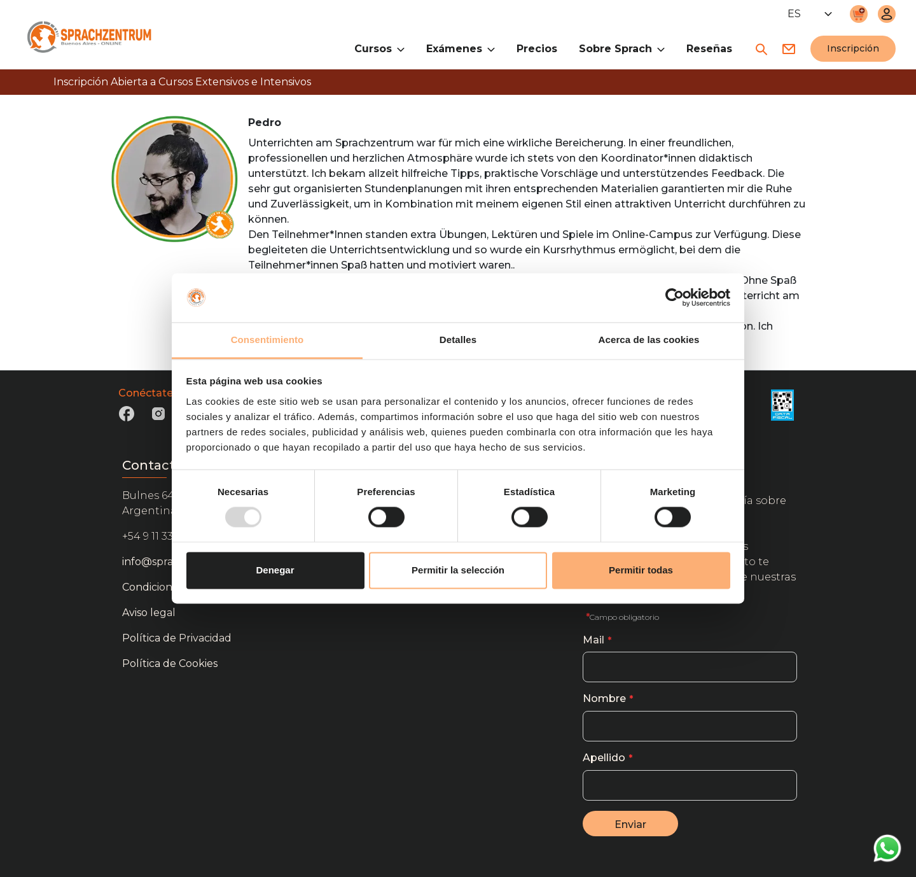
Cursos (379, 48)
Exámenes (460, 48)
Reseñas (709, 49)
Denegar (275, 570)
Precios (537, 49)
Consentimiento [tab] (267, 339)
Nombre (604, 698)
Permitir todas (641, 570)
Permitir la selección (458, 570)
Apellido (604, 758)
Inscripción (853, 48)
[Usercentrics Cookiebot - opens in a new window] (674, 297)
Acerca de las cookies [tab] (649, 339)
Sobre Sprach (622, 48)
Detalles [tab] (458, 339)
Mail (593, 640)
